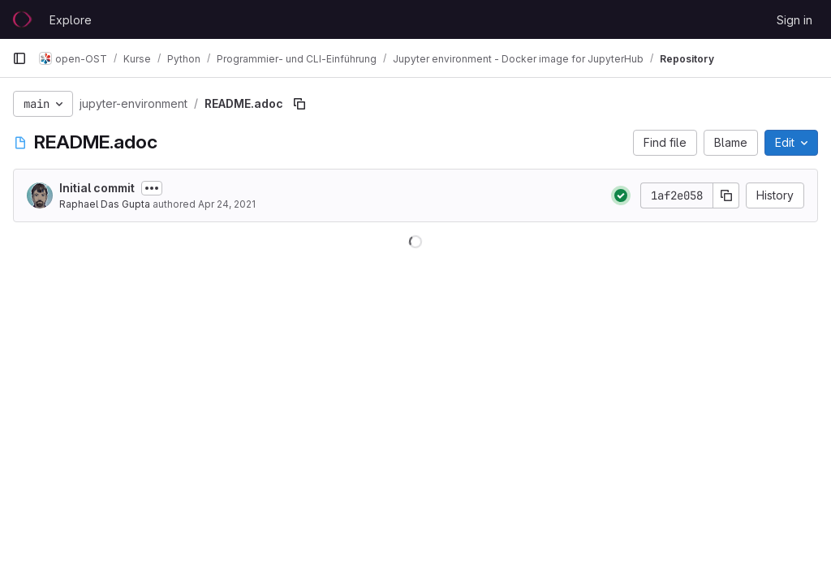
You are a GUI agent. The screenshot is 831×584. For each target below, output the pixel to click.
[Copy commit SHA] (726, 195)
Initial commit (97, 188)
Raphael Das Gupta (104, 204)
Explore (71, 20)
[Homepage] (23, 19)
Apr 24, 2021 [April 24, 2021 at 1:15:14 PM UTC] (227, 204)
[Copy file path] (299, 104)
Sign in (794, 20)
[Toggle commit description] (151, 188)
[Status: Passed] (621, 195)
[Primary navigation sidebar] (19, 58)
